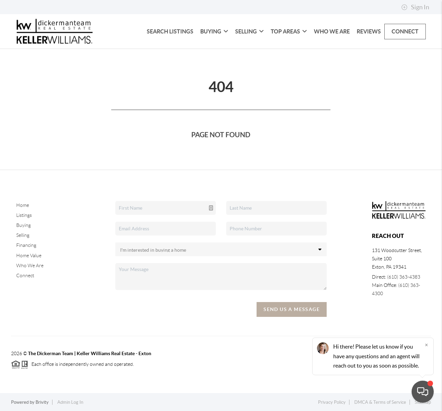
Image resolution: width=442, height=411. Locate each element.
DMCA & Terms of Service (380, 402)
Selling (249, 31)
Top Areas (289, 31)
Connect (405, 31)
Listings (24, 215)
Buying (214, 31)
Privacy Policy (332, 402)
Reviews (369, 31)
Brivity (42, 402)
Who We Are (332, 31)
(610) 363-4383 (403, 277)
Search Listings (170, 31)
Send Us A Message (291, 309)
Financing (26, 245)
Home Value (28, 255)
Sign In (415, 7)
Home (22, 205)
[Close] (426, 345)
